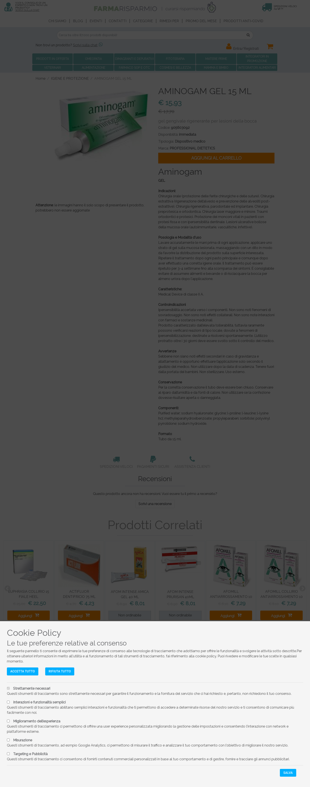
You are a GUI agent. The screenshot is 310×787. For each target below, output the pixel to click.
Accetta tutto (22, 671)
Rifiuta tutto (60, 671)
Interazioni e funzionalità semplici (39, 702)
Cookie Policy (34, 633)
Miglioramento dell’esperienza (36, 721)
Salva (288, 773)
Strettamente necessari (31, 688)
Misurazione (22, 740)
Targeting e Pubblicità (30, 754)
